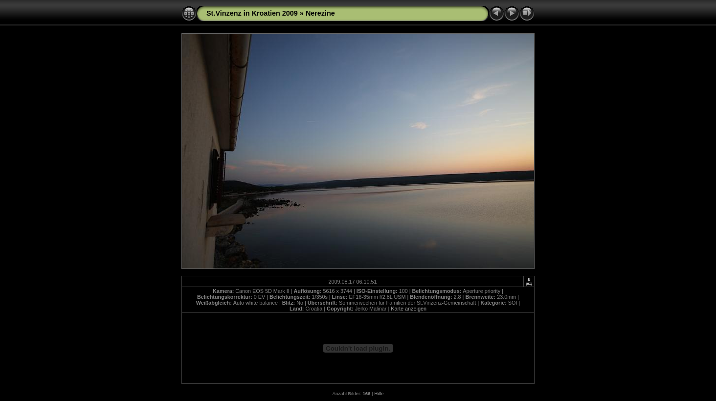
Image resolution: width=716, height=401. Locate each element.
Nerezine (320, 13)
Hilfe (378, 393)
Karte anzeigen (408, 309)
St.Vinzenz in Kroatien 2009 (252, 13)
